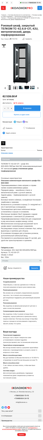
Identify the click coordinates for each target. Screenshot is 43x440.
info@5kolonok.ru (21, 402)
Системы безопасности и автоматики (19, 15)
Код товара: (5, 39)
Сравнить (28, 39)
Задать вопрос (9, 133)
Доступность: (7, 103)
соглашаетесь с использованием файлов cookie (20, 428)
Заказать (34, 268)
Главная (3, 15)
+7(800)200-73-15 (34, 2)
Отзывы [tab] (21, 260)
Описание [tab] (21, 159)
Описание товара (7, 153)
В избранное (29, 128)
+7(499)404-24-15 (21, 398)
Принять (21, 434)
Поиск (39, 8)
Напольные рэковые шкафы (23, 16)
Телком (3, 18)
